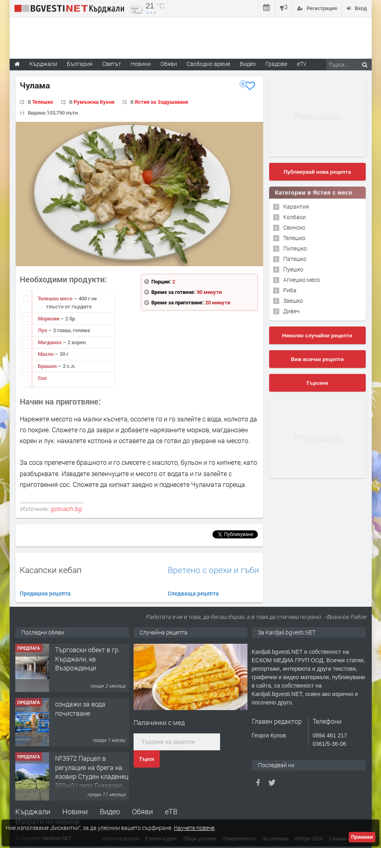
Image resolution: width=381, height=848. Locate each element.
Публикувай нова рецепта (317, 172)
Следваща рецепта (193, 593)
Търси (146, 759)
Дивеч (291, 311)
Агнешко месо (301, 279)
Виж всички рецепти (317, 359)
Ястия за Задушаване (161, 101)
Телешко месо (56, 298)
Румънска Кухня (94, 101)
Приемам (362, 837)
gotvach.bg (66, 509)
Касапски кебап (51, 569)
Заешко (293, 300)
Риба (290, 290)
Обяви (142, 811)
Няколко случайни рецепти (317, 336)
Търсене (317, 383)
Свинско (294, 227)
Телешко (42, 101)
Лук (43, 330)
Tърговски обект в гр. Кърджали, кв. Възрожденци (87, 658)
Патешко (295, 259)
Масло (46, 353)
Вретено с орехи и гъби (213, 570)
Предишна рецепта (45, 593)
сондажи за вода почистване (80, 708)
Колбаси (294, 217)
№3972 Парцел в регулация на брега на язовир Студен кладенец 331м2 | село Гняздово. (91, 771)
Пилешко (295, 248)
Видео (110, 811)
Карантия (296, 206)
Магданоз (50, 342)
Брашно (48, 366)
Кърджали (32, 811)
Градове (276, 64)
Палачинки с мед (159, 722)
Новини (141, 64)
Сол (42, 378)
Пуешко (293, 269)
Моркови (49, 318)
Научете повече (194, 828)
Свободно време (208, 64)
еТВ (171, 811)
